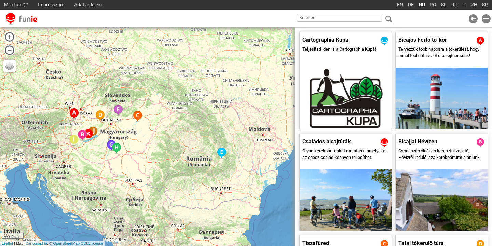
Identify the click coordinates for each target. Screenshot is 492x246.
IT (464, 5)
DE (411, 5)
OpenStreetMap (66, 243)
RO (433, 5)
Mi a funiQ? (16, 5)
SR (485, 5)
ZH (474, 5)
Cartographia (36, 243)
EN (400, 5)
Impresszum (51, 5)
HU (422, 5)
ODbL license (92, 243)
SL (444, 5)
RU (454, 5)
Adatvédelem (88, 5)
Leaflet (7, 243)
